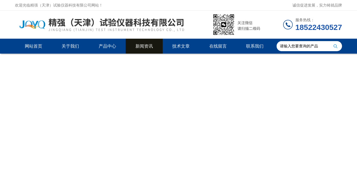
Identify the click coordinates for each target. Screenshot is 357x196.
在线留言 (218, 46)
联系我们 (255, 46)
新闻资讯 (144, 46)
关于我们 (70, 46)
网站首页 (33, 46)
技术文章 (181, 46)
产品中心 (107, 46)
